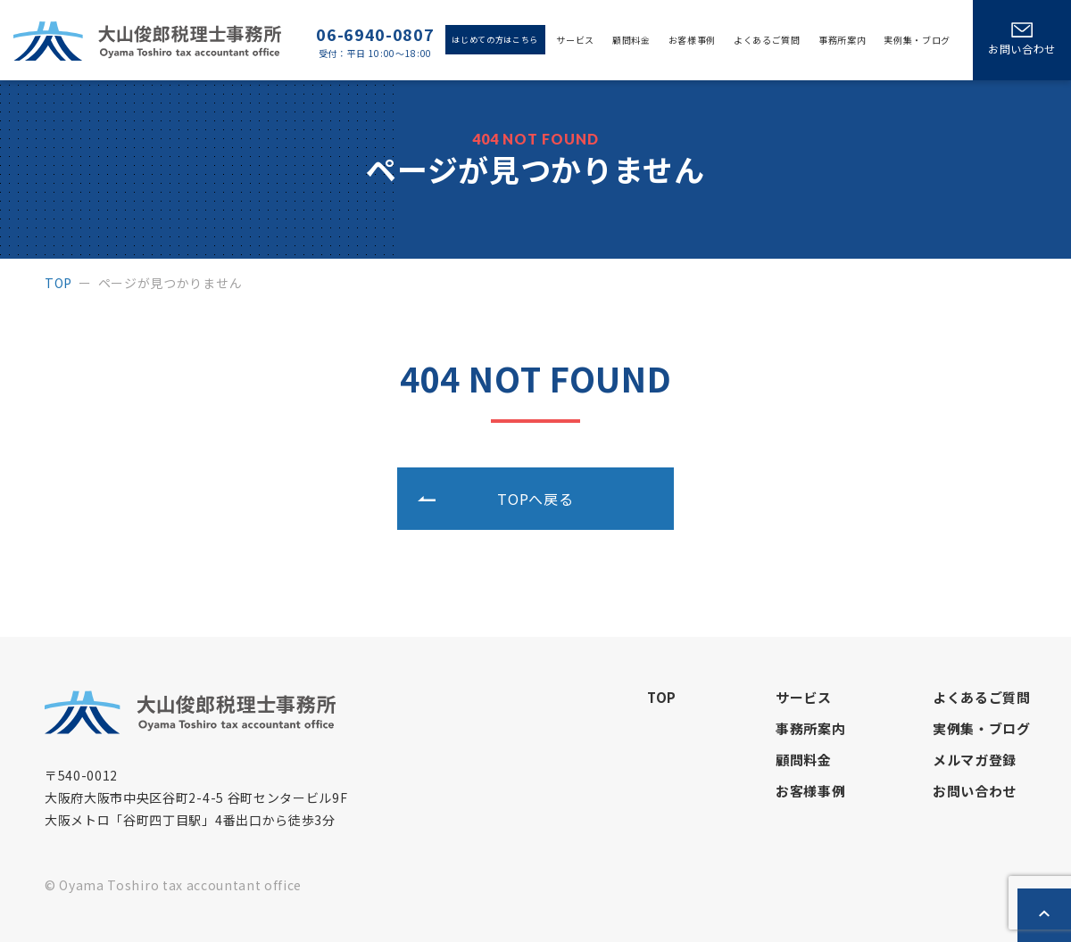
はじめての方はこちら (495, 39)
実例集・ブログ (917, 39)
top (58, 283)
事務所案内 (842, 39)
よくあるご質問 (767, 39)
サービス (575, 39)
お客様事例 (692, 39)
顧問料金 (631, 39)
